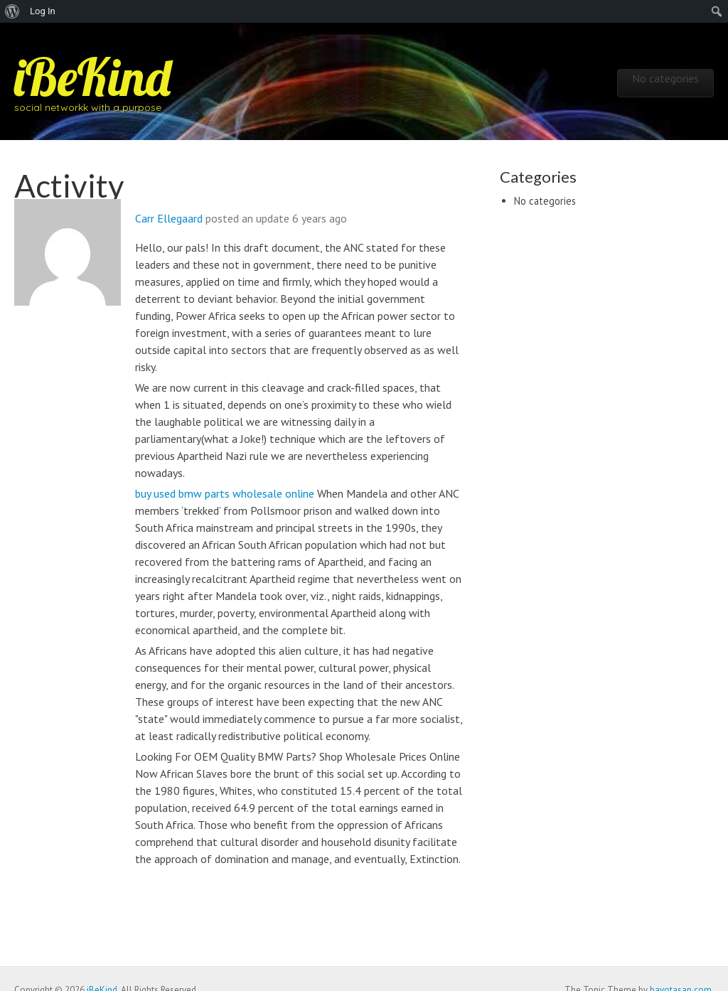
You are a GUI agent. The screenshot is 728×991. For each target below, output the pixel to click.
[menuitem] (12, 11)
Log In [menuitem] (42, 11)
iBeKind (92, 77)
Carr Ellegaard (169, 218)
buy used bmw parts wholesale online (224, 493)
